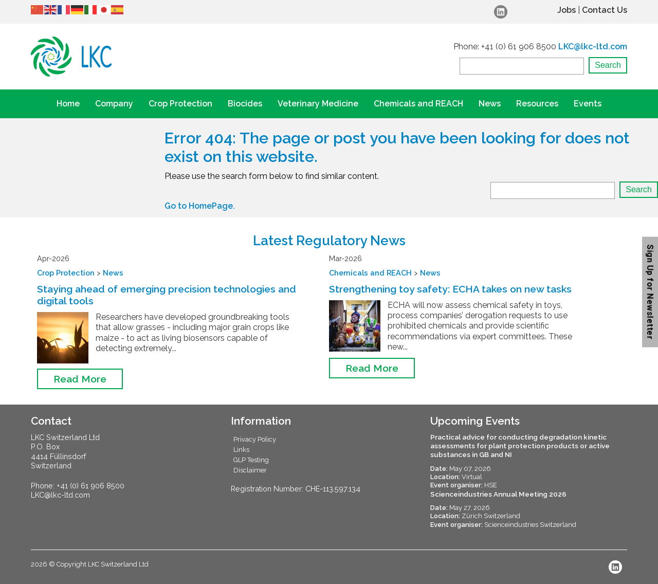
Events (587, 103)
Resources (537, 103)
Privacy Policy (254, 439)
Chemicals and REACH (418, 103)
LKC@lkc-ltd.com (592, 46)
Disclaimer (250, 470)
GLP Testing (251, 460)
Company (114, 103)
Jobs (566, 10)
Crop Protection (180, 103)
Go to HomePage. (199, 206)
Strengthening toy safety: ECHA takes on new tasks (450, 289)
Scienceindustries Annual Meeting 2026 (498, 494)
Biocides (245, 103)
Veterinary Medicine (318, 103)
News (490, 103)
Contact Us (604, 10)
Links (241, 449)
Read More (79, 379)
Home (68, 103)
